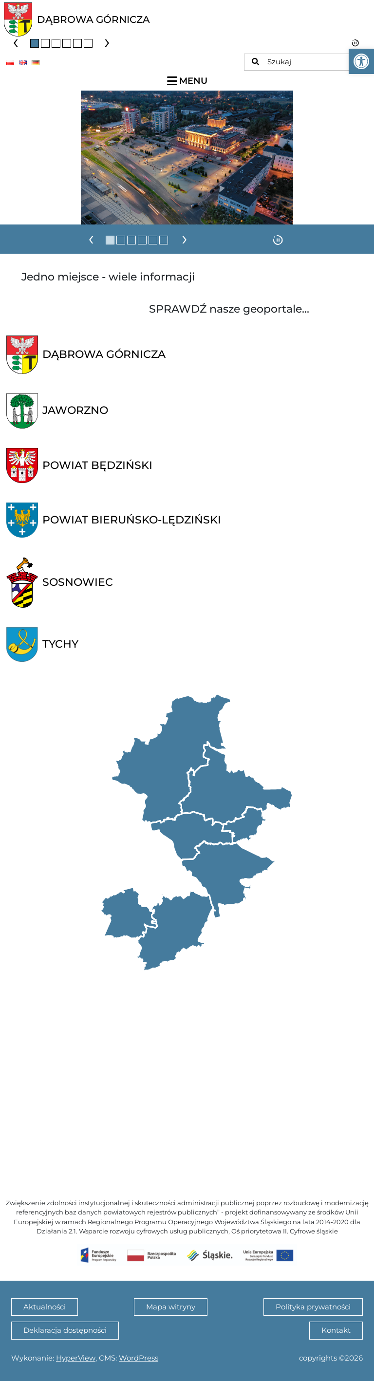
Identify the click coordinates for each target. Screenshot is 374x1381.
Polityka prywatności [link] (313, 1306)
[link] (361, 61)
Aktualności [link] (44, 1306)
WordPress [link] (138, 1357)
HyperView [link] (75, 1357)
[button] (34, 43)
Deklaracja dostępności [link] (65, 1330)
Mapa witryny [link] (170, 1306)
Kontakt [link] (336, 1330)
